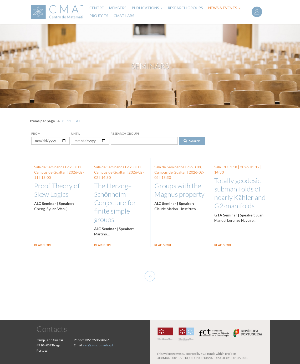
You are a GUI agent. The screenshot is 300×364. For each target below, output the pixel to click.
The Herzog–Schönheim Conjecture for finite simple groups (115, 202)
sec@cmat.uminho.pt (98, 345)
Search (192, 141)
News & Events (224, 8)
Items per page (42, 121)
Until (75, 133)
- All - (78, 121)
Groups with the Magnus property (179, 189)
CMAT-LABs (124, 15)
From (35, 133)
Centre (96, 8)
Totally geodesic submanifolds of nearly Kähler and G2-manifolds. (240, 193)
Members (117, 8)
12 (69, 121)
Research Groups (185, 8)
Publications (147, 8)
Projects (98, 15)
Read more (43, 245)
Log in (257, 12)
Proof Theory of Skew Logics (57, 189)
